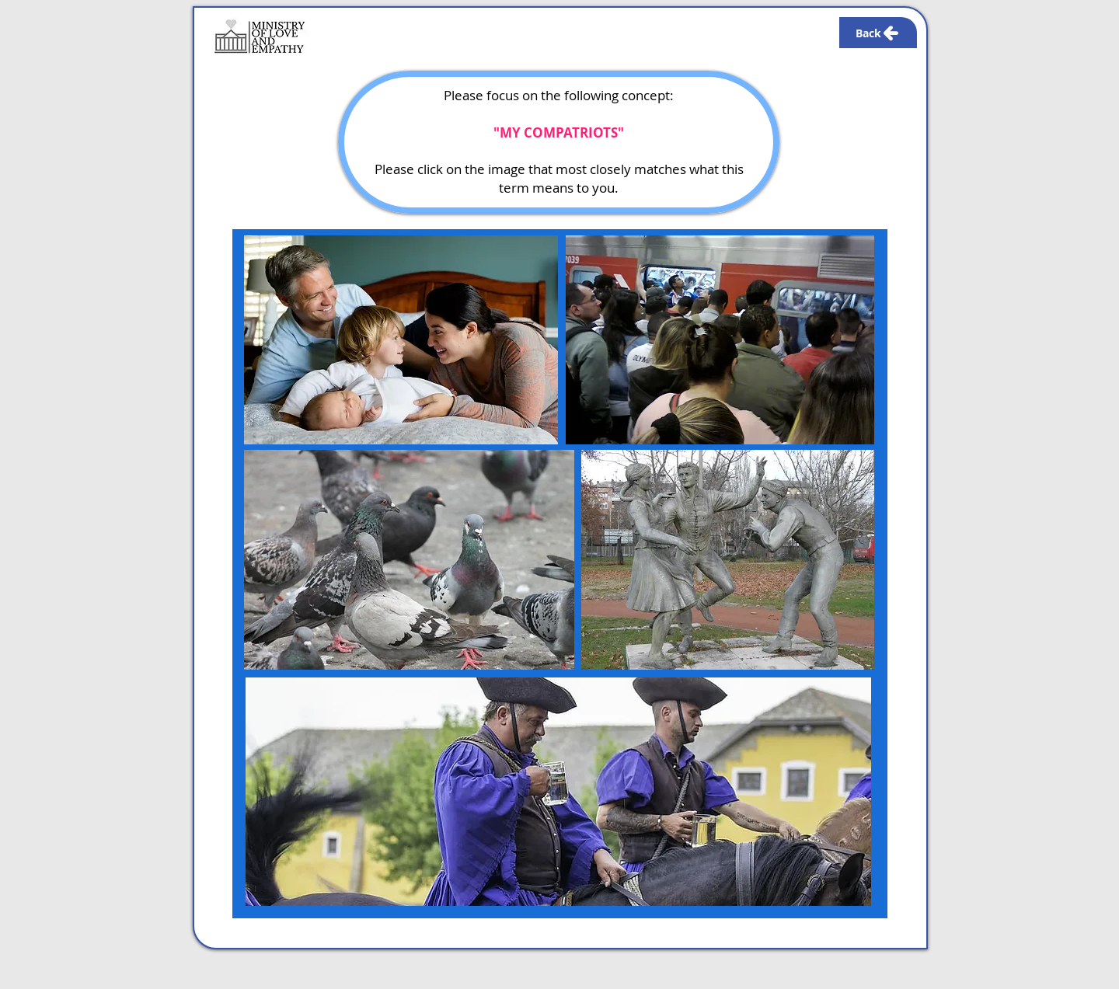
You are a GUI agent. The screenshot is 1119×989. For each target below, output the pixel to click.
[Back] (878, 32)
